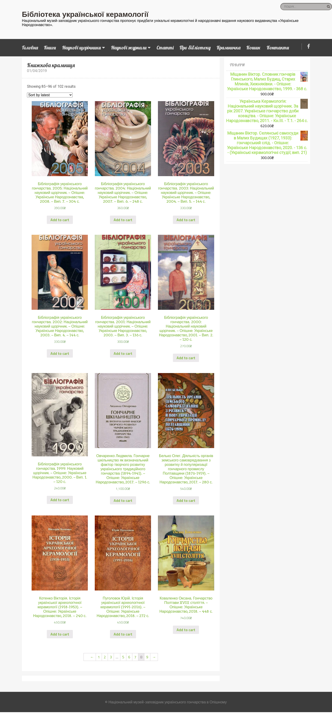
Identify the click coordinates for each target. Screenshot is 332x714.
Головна (30, 48)
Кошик (253, 48)
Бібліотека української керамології (85, 14)
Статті (165, 48)
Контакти (278, 48)
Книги (50, 48)
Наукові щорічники (81, 48)
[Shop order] (50, 95)
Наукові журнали (129, 48)
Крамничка (228, 48)
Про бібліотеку (195, 48)
